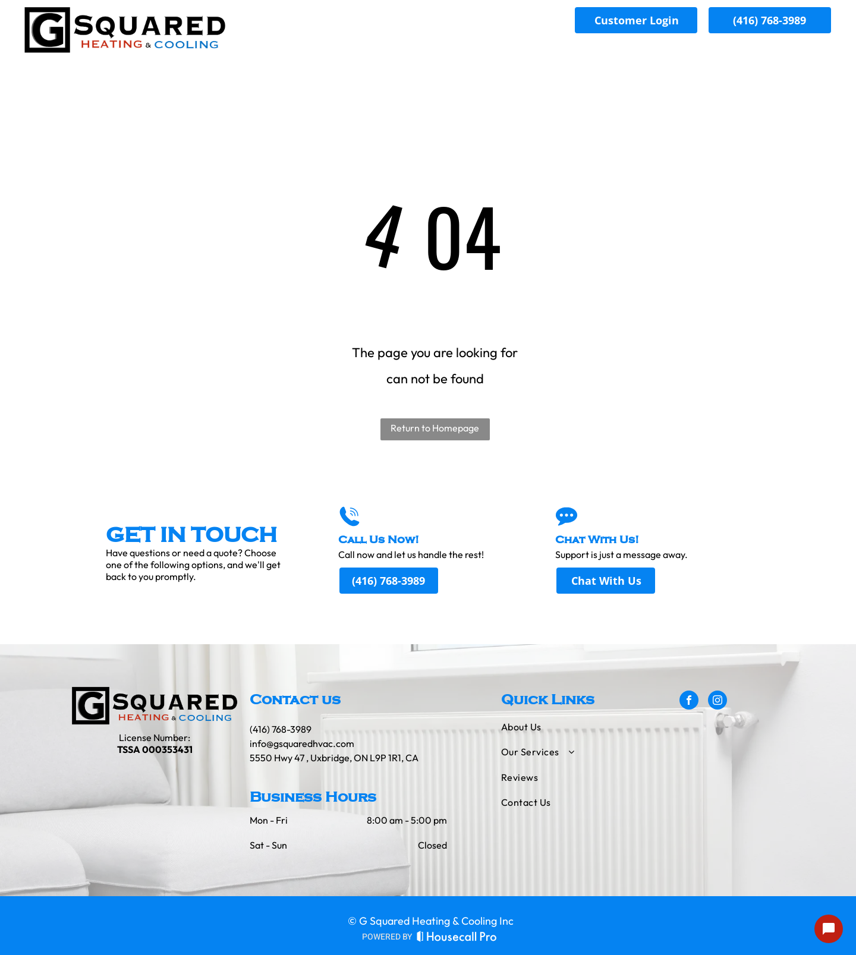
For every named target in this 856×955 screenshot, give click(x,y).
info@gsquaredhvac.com (302, 743)
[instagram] (717, 702)
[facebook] (688, 702)
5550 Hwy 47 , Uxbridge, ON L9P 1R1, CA (334, 758)
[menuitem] (589, 52)
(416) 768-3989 (280, 729)
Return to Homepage (435, 428)
